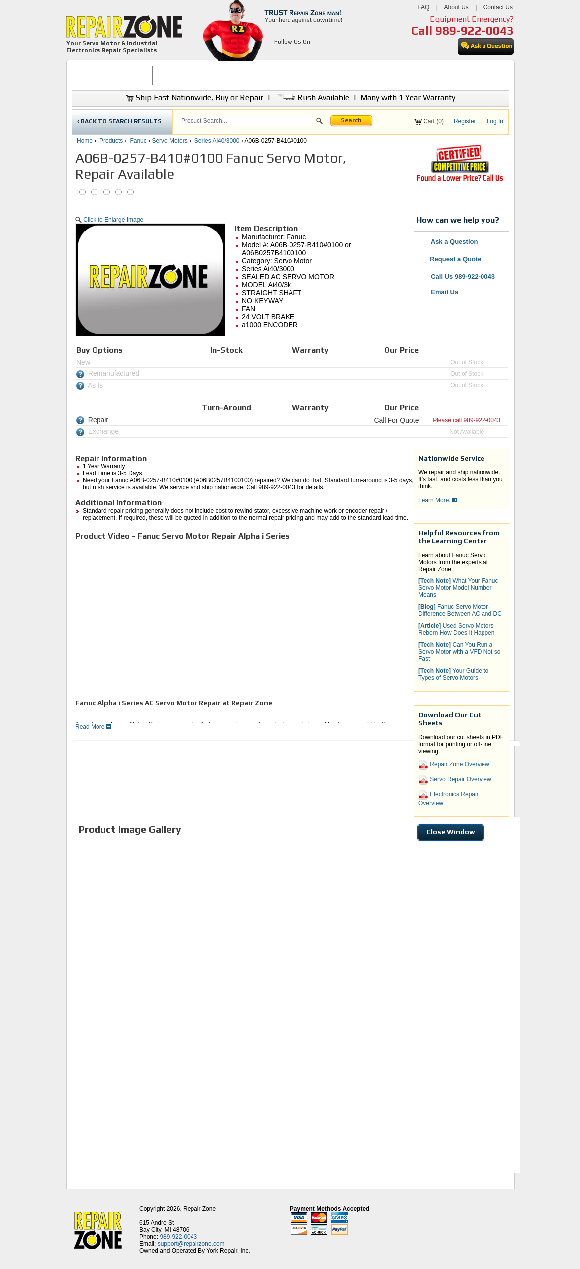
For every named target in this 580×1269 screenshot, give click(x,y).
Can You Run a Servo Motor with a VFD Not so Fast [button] (459, 651)
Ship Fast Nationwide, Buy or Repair (194, 97)
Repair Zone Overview (453, 765)
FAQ (423, 7)
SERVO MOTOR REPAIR (237, 75)
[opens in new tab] (280, 53)
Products (111, 140)
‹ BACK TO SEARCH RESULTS (119, 121)
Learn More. (437, 500)
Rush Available (311, 97)
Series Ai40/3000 (217, 140)
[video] (214, 619)
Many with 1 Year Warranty (407, 97)
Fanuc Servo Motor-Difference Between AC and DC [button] (460, 610)
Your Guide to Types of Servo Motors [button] (453, 674)
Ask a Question (448, 241)
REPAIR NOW (176, 75)
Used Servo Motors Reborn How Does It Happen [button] (456, 629)
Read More (93, 726)
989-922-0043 (474, 30)
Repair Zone (199, 1208)
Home (85, 140)
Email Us (438, 292)
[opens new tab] (459, 180)
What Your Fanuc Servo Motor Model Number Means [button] (458, 587)
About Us (456, 7)
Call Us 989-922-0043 (463, 276)
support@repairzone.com (191, 1243)
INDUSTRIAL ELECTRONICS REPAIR (332, 75)
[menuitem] (92, 75)
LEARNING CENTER (421, 75)
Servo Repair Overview (454, 780)
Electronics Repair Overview (448, 798)
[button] (319, 122)
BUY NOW (132, 75)
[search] (247, 121)
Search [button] (351, 120)
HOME (91, 75)
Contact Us (498, 7)
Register (465, 121)
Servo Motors (169, 140)
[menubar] (286, 75)
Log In (495, 121)
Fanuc (138, 140)
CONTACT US (477, 75)
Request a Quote (450, 259)
